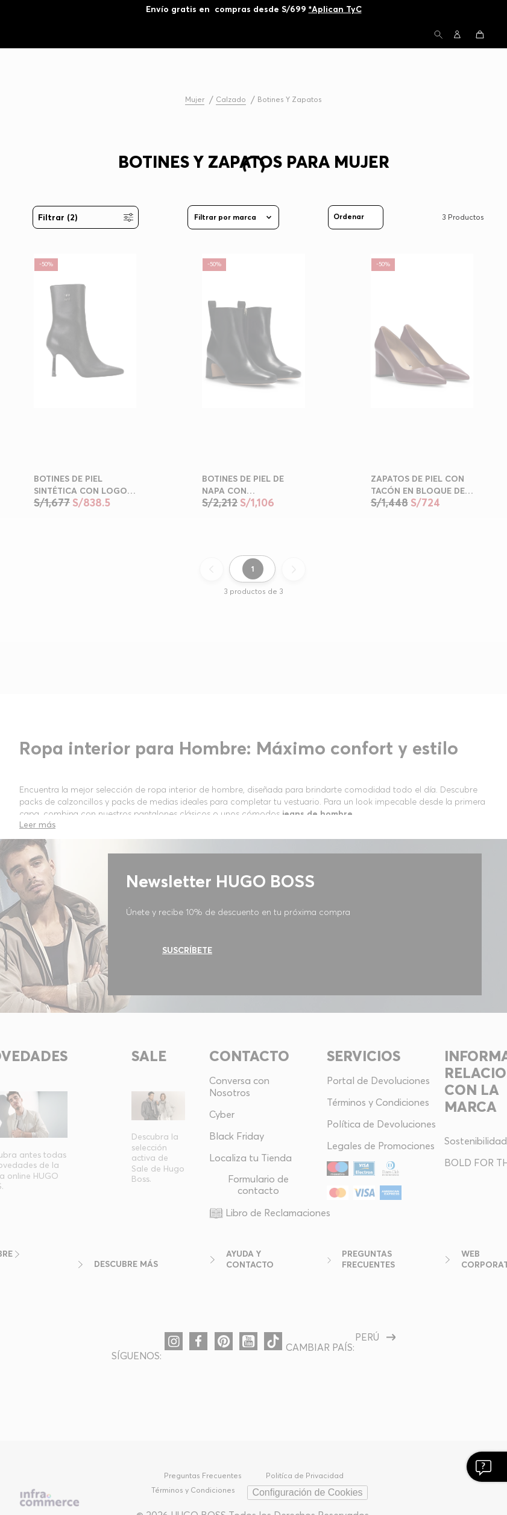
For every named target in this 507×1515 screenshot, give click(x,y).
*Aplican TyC (335, 9)
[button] (438, 35)
